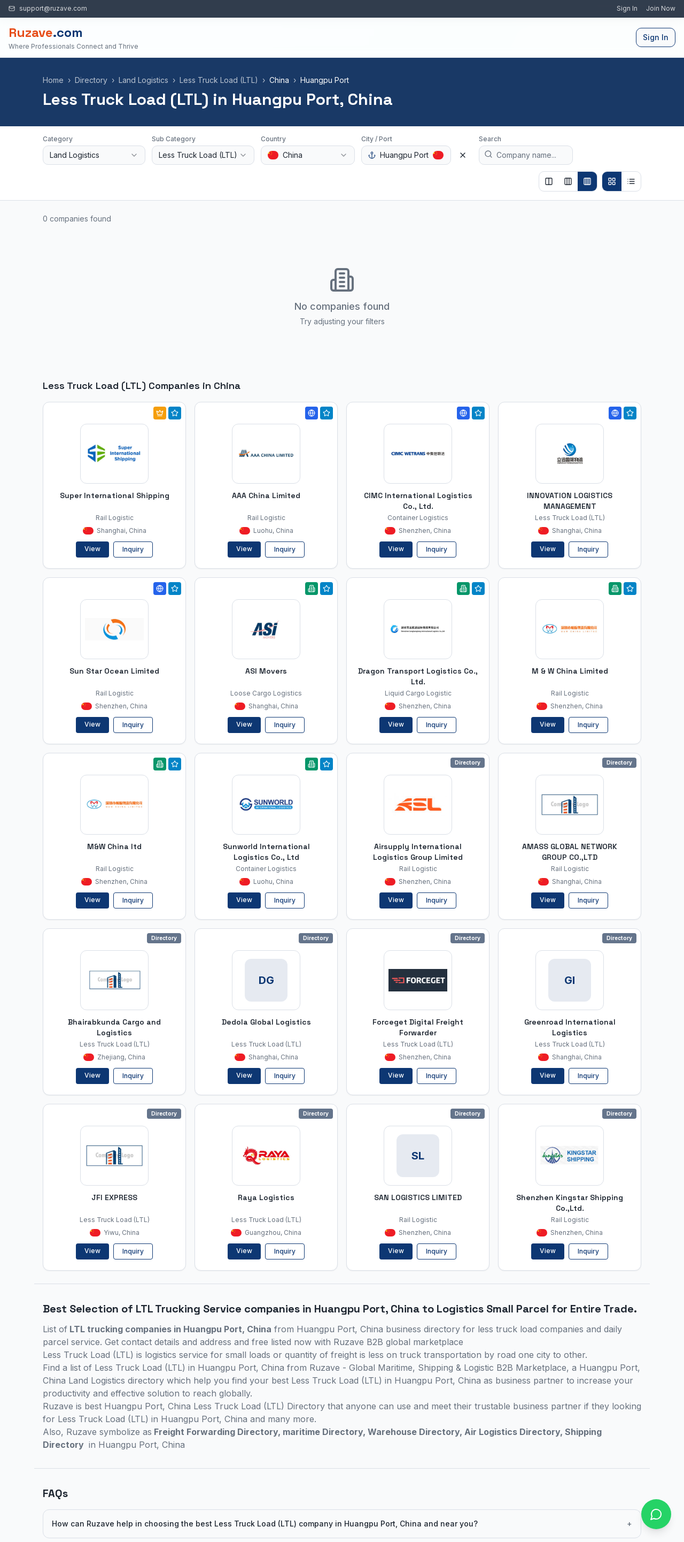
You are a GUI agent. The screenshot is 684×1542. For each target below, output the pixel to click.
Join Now (660, 8)
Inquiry (133, 549)
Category (58, 139)
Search (490, 139)
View (92, 549)
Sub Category (174, 139)
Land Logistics (143, 80)
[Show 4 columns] (587, 181)
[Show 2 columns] (548, 181)
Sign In (627, 8)
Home (53, 80)
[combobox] (94, 155)
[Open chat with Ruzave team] (656, 1514)
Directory (91, 80)
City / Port (376, 139)
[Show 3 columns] (568, 181)
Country (273, 139)
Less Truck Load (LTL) (219, 80)
